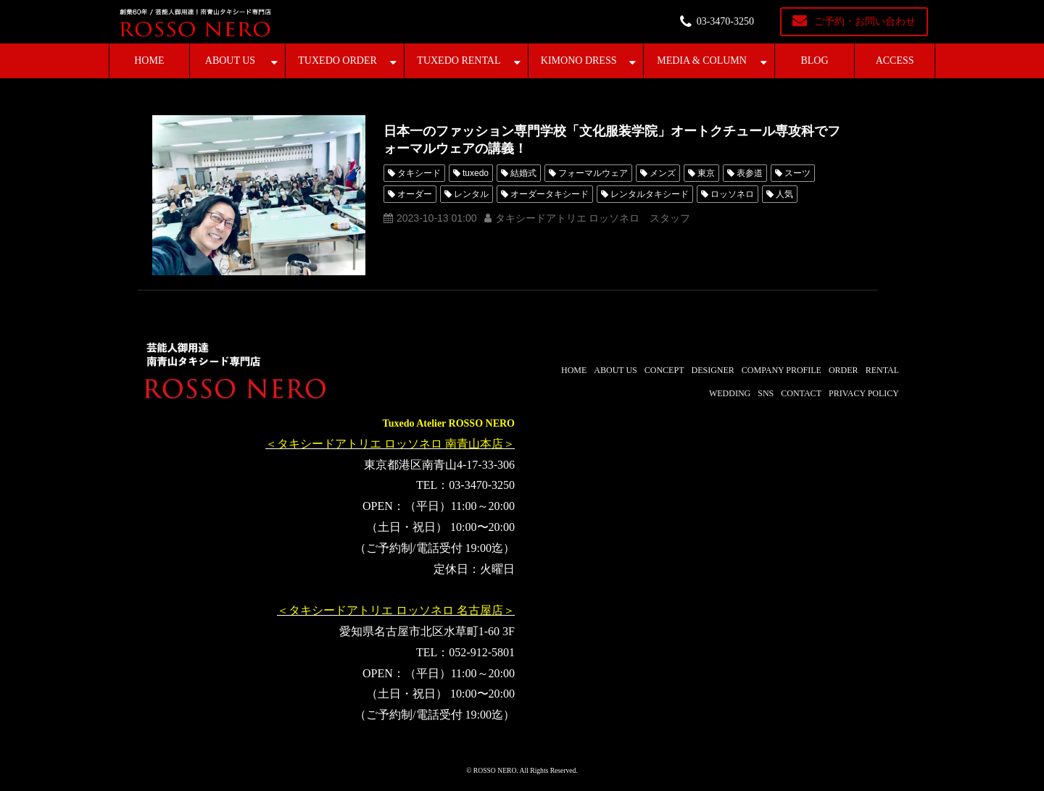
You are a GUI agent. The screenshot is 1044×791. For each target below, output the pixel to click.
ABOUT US (230, 60)
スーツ (797, 173)
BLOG (814, 60)
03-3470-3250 (725, 21)
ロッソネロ (732, 194)
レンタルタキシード (649, 194)
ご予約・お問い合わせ (865, 21)
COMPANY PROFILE (781, 370)
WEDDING (729, 393)
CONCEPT (664, 370)
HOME (149, 60)
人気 (784, 194)
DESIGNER (712, 370)
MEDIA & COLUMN (702, 60)
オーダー (414, 194)
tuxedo (476, 173)
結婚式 (523, 173)
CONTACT (801, 393)
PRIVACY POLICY (864, 393)
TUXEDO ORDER (337, 60)
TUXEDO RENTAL (458, 60)
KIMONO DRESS (579, 60)
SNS (766, 393)
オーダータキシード (549, 194)
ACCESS (895, 60)
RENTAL (882, 370)
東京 (706, 173)
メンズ (663, 173)
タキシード (419, 173)
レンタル (471, 194)
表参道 (750, 173)
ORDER (843, 370)
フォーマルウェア (593, 173)
